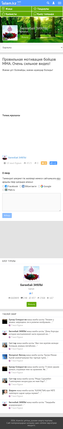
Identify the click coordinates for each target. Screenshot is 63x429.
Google (47, 186)
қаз (19, 1)
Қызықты (11, 14)
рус (19, 3)
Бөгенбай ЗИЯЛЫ (14, 157)
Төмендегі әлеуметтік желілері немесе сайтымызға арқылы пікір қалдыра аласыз (31, 180)
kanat (31, 288)
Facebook (13, 186)
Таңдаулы (43, 8)
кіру (58, 178)
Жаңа (9, 8)
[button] (53, 163)
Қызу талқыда (45, 14)
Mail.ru (11, 190)
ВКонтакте (31, 186)
